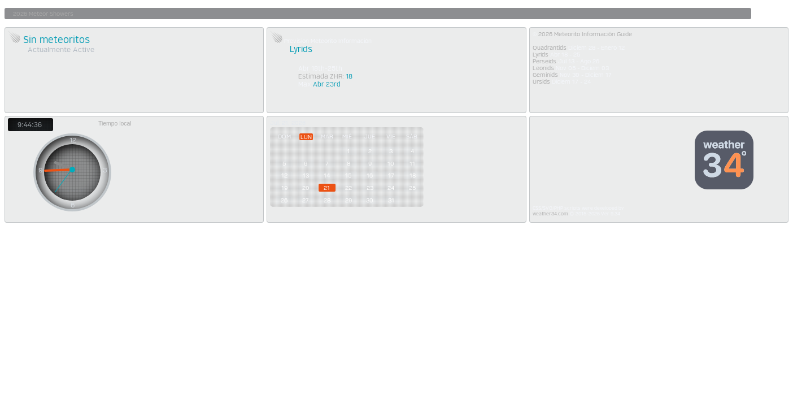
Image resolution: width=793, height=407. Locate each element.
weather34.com (550, 214)
